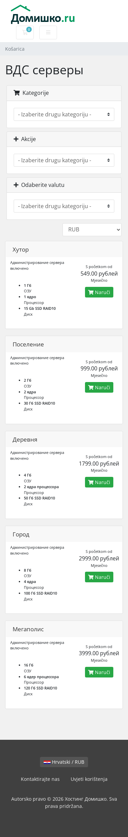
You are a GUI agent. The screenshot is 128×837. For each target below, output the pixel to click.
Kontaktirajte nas (40, 779)
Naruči (99, 292)
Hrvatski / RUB (64, 762)
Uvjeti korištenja (89, 779)
